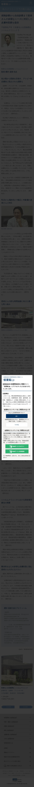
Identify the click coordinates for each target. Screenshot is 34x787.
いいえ (17, 424)
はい (17, 416)
